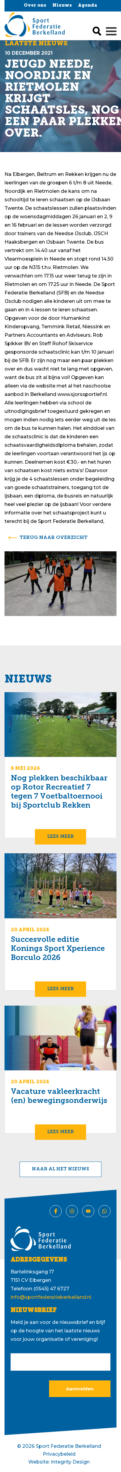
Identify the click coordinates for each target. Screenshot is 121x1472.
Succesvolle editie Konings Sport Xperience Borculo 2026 (58, 949)
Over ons (35, 5)
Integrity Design (70, 1462)
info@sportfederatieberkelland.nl (51, 1297)
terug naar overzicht (54, 537)
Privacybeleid (59, 1454)
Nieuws (62, 5)
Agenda (87, 5)
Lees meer (60, 837)
